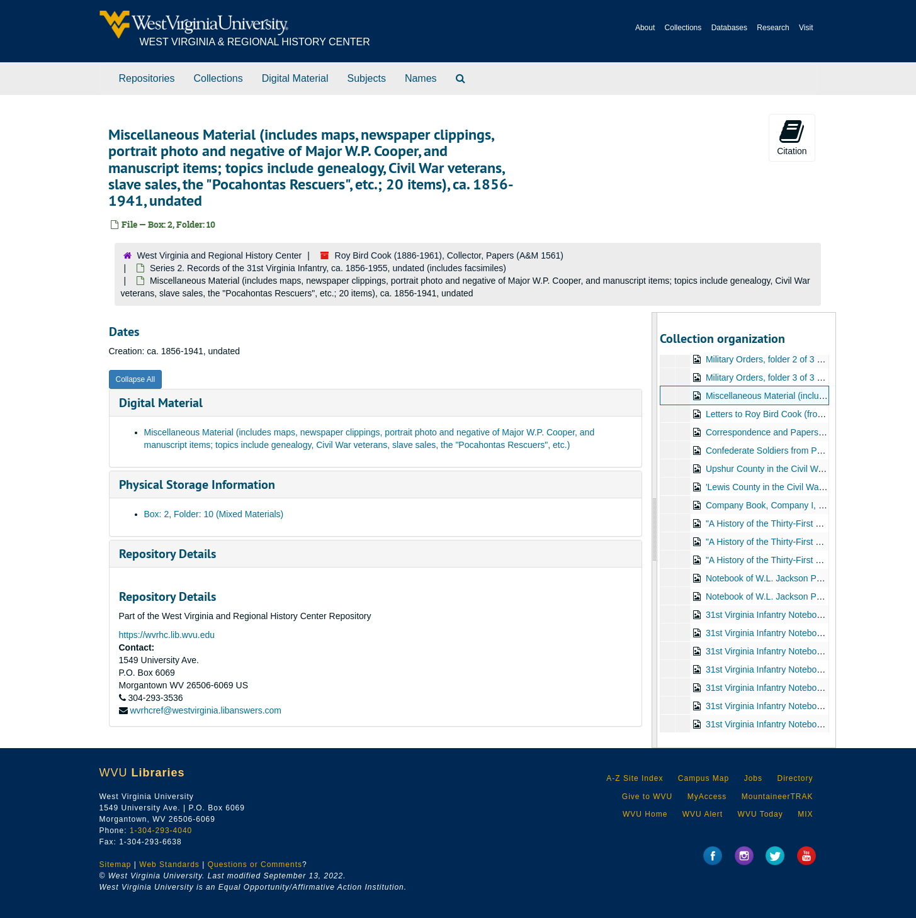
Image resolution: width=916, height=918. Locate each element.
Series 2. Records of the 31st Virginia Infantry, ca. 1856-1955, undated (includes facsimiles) (328, 268)
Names (421, 78)
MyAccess (707, 796)
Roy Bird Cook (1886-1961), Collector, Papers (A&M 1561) (449, 255)
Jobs (753, 778)
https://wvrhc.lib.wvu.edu (167, 635)
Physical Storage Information (197, 484)
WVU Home (645, 814)
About (645, 27)
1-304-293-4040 (161, 830)
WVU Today (760, 814)
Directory (795, 778)
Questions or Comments (255, 864)
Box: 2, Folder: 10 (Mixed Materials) (214, 514)
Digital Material (295, 78)
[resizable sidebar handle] (654, 530)
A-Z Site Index (634, 778)
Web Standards (169, 864)
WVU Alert (702, 814)
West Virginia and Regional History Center (219, 255)
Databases (729, 27)
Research (773, 27)
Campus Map (703, 778)
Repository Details (167, 554)
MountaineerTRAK (777, 796)
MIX (805, 814)
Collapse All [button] (135, 379)
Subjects (367, 78)
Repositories (147, 78)
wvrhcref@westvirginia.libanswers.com (205, 710)
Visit (806, 27)
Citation (791, 137)
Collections (683, 27)
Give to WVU (647, 796)
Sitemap (115, 864)
